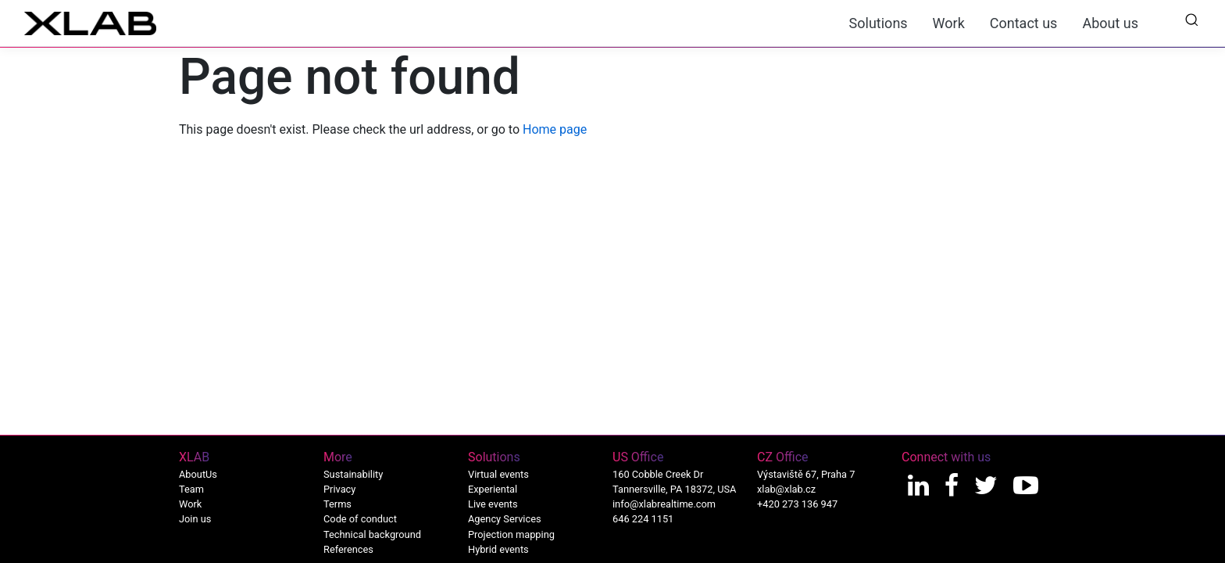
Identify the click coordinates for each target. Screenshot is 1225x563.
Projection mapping (511, 534)
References (348, 549)
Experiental (492, 489)
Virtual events (498, 474)
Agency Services (504, 519)
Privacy (339, 489)
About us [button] (1110, 23)
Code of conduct (360, 519)
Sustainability (353, 474)
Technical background (372, 534)
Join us (195, 519)
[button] (1191, 18)
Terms (337, 504)
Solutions (878, 23)
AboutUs (198, 474)
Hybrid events (498, 549)
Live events (493, 504)
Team (191, 489)
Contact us (1024, 23)
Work (949, 23)
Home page (555, 129)
